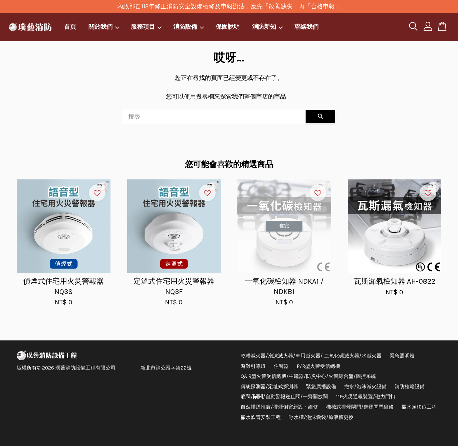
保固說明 (228, 26)
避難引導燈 (253, 366)
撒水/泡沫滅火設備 (365, 387)
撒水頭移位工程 (419, 407)
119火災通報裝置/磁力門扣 (365, 397)
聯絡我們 (306, 26)
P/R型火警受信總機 (318, 366)
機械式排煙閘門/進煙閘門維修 (360, 407)
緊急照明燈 (402, 356)
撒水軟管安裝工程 (261, 417)
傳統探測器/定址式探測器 (269, 387)
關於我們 (104, 26)
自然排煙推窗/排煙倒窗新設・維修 (279, 407)
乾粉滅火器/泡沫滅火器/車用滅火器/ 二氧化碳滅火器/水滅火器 (311, 356)
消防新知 (267, 26)
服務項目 (146, 26)
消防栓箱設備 (410, 387)
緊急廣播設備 (321, 387)
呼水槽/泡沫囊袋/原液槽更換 (321, 417)
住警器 (281, 366)
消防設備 (189, 26)
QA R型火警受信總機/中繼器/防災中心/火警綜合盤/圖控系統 (308, 376)
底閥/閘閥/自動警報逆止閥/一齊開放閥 (284, 397)
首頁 (70, 26)
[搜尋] (214, 116)
